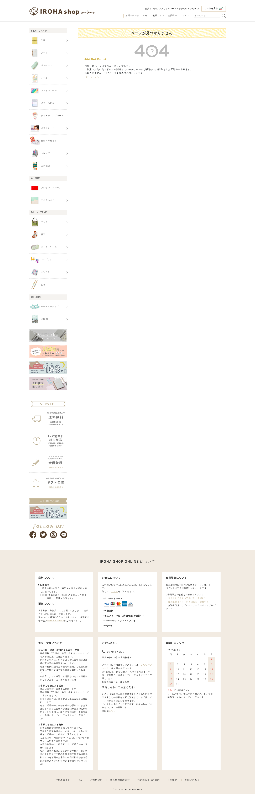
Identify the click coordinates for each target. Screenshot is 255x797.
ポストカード (42, 128)
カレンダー (40, 153)
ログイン (185, 15)
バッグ (38, 222)
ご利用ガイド (157, 15)
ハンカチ (39, 272)
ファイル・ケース (44, 90)
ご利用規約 (96, 783)
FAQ (145, 15)
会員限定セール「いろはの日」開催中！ (188, 604)
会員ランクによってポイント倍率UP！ (187, 601)
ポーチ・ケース (43, 247)
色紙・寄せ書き (43, 141)
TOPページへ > (93, 77)
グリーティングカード (46, 115)
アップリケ (40, 259)
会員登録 (172, 15)
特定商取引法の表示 (149, 783)
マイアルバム (42, 200)
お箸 (37, 284)
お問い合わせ (132, 15)
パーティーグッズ (44, 306)
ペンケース (40, 65)
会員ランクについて (155, 8)
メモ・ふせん (42, 103)
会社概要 (172, 783)
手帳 (37, 40)
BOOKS (39, 319)
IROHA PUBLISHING (131, 792)
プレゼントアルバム (45, 187)
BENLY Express (55, 623)
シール (38, 78)
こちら (114, 594)
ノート (38, 53)
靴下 (37, 234)
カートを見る (213, 8)
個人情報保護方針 (120, 783)
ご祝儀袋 (39, 166)
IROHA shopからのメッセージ (183, 8)
